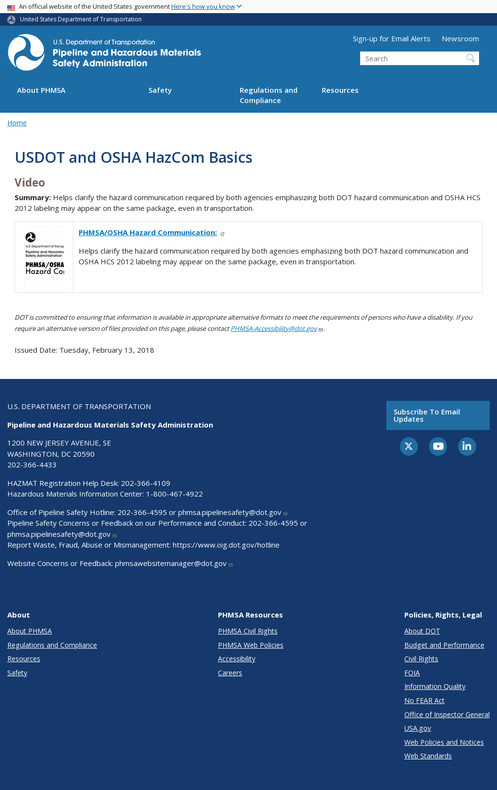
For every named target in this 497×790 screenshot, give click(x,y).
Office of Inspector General (447, 714)
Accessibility (236, 658)
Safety (160, 90)
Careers (230, 672)
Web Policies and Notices (444, 742)
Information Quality (434, 686)
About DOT (422, 630)
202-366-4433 (32, 464)
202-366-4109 (145, 483)
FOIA (412, 672)
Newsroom (460, 38)
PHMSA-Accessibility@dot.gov (277, 328)
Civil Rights (421, 658)
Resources (340, 90)
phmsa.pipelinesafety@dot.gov (233, 512)
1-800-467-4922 (174, 493)
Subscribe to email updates (427, 415)
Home (17, 122)
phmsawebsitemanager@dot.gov (174, 563)
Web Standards (428, 755)
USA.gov (417, 728)
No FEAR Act (424, 700)
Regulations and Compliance (269, 95)
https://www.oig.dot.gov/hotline (226, 545)
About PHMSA (41, 90)
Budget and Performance (444, 645)
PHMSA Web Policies (250, 645)
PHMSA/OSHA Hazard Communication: (152, 232)
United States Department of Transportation (81, 19)
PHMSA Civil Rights (248, 630)
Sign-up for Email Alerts (392, 38)
